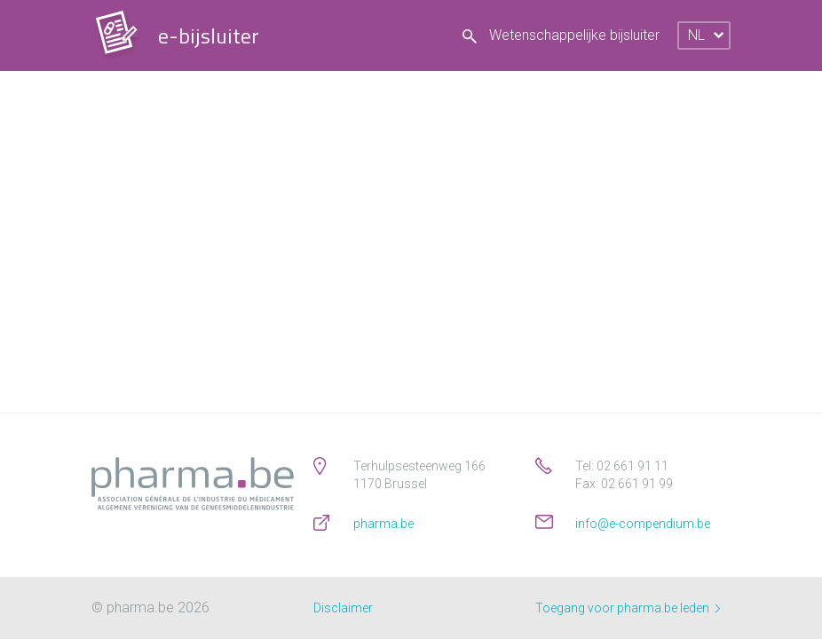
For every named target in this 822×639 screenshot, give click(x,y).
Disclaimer (343, 608)
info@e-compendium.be (642, 524)
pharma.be (383, 524)
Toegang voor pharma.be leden (627, 608)
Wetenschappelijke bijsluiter (561, 35)
